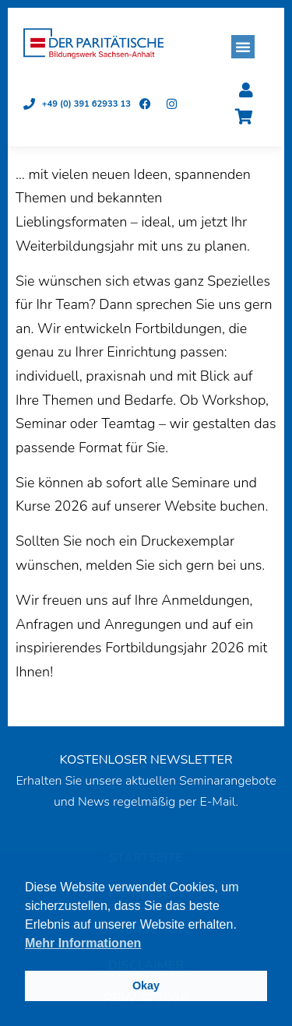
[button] (243, 46)
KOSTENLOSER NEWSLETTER (145, 759)
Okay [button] (146, 985)
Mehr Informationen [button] (83, 943)
